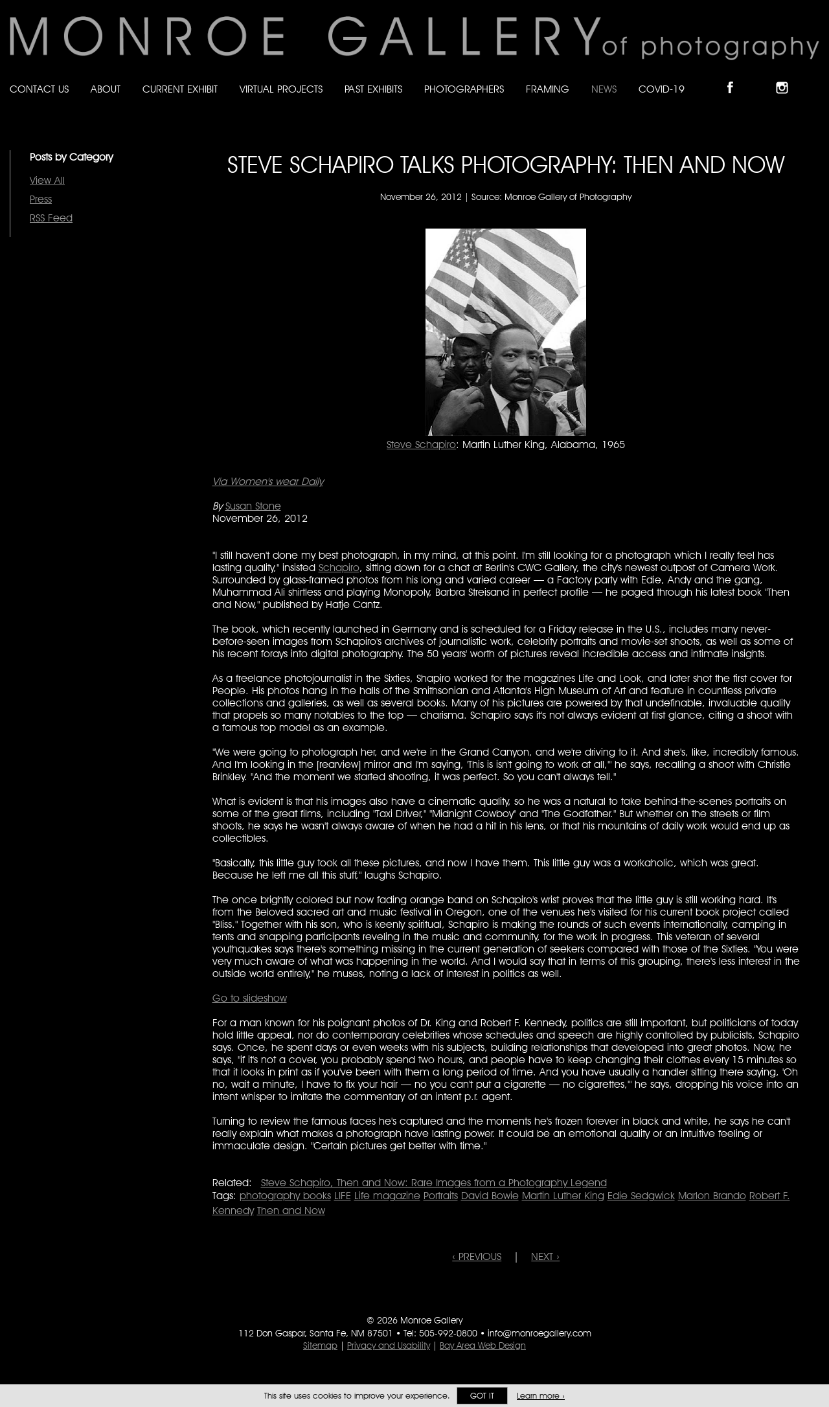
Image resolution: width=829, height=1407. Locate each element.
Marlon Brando (712, 1195)
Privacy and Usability (388, 1345)
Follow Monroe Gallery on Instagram (787, 76)
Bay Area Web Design (483, 1345)
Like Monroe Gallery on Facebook (736, 76)
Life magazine (387, 1195)
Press (41, 199)
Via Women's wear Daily (267, 481)
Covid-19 (662, 89)
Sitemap (320, 1345)
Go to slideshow (249, 998)
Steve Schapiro (421, 444)
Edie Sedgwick (641, 1195)
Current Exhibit (180, 89)
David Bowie (490, 1195)
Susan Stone (253, 506)
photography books (285, 1195)
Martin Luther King (563, 1195)
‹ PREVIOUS (476, 1256)
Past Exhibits (373, 89)
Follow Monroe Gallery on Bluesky (762, 76)
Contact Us (39, 89)
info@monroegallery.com (539, 1333)
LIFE (342, 1195)
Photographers (464, 89)
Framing (547, 89)
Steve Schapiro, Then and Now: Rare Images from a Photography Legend (434, 1182)
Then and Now (291, 1210)
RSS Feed (51, 218)
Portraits (441, 1195)
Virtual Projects (281, 89)
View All (47, 180)
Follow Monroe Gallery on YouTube (813, 76)
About (105, 89)
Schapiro (339, 567)
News (604, 89)
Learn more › (541, 1396)
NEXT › (545, 1256)
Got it (482, 1396)
